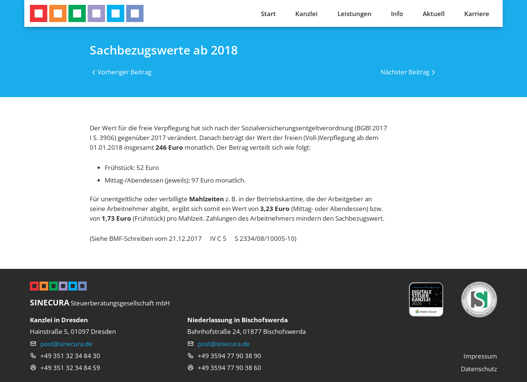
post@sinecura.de (66, 343)
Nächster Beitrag (404, 71)
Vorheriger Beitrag (124, 71)
